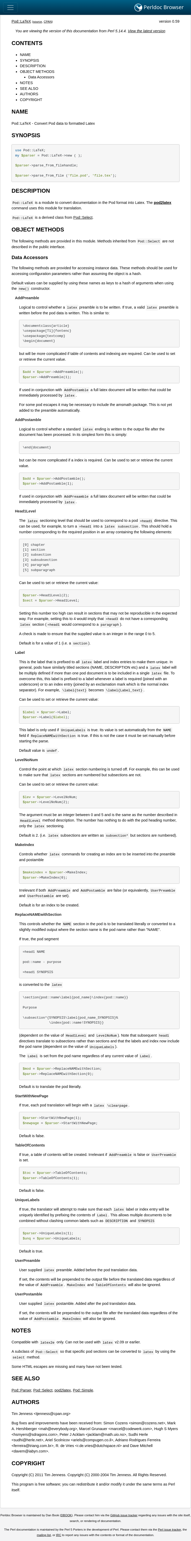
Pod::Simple (83, 1390)
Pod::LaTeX (21, 21)
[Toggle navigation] (10, 7)
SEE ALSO (29, 88)
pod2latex (63, 1390)
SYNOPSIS (29, 60)
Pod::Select (83, 217)
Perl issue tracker (169, 1529)
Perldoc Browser (159, 7)
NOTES (26, 83)
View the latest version (146, 31)
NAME (25, 55)
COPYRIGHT (31, 100)
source (37, 21)
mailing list (44, 1535)
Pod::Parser (21, 1390)
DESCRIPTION (32, 66)
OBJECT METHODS (37, 72)
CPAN (48, 21)
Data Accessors (41, 77)
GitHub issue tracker (124, 1515)
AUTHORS (29, 94)
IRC (58, 1535)
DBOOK (66, 1515)
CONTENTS (27, 43)
